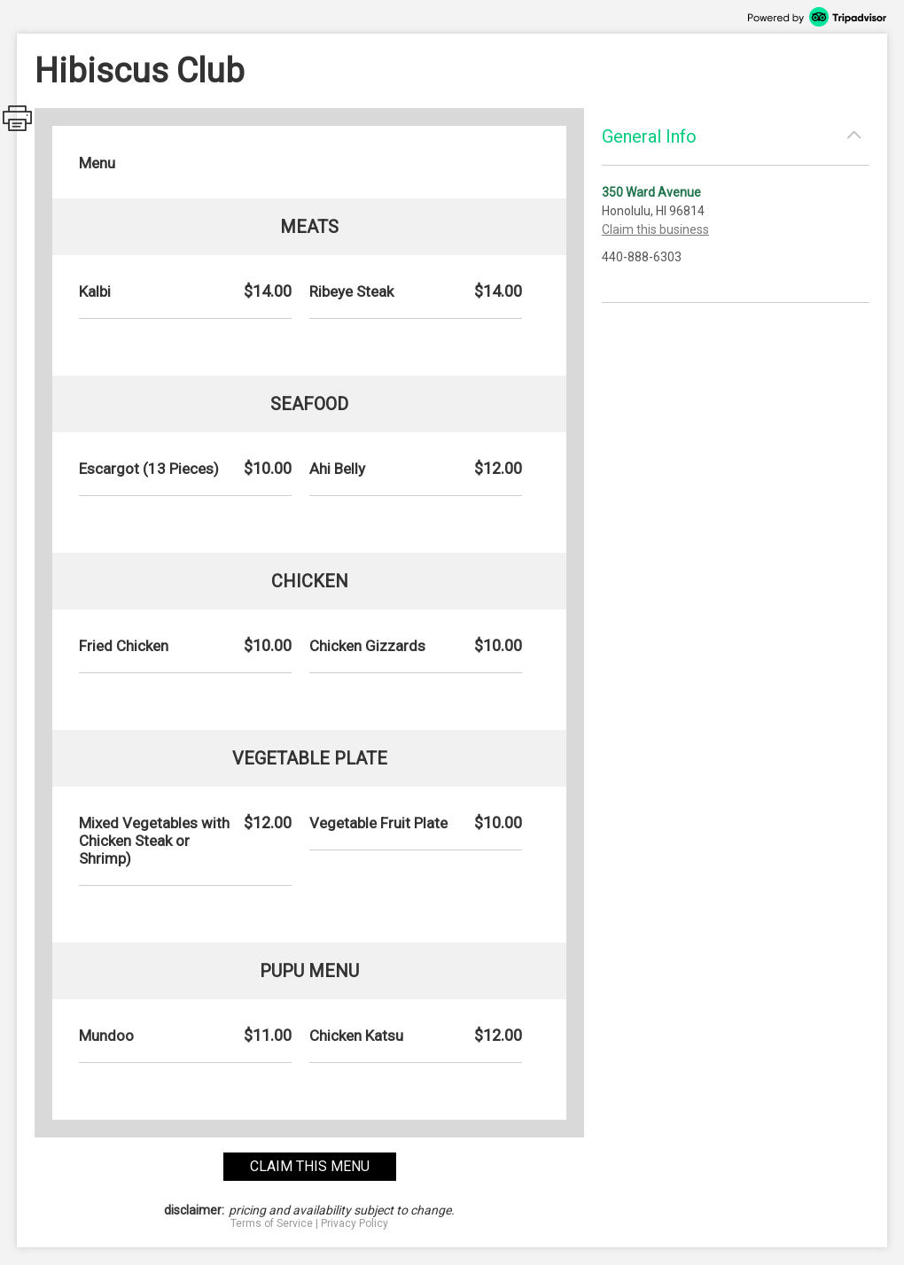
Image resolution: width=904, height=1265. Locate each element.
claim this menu (310, 1166)
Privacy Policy (354, 1223)
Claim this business (655, 229)
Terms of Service (271, 1223)
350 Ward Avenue (651, 192)
